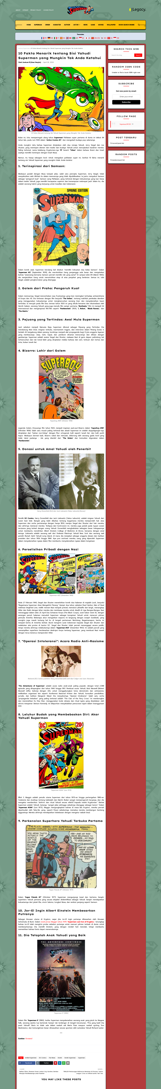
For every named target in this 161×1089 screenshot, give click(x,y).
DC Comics (41, 1030)
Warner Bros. (57, 1078)
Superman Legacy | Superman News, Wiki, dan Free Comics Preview (49, 1075)
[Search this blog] (122, 55)
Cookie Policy (49, 10)
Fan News (51, 1030)
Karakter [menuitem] (56, 25)
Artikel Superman (30, 1030)
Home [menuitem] (26, 25)
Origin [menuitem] (46, 25)
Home (20, 48)
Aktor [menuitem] (75, 25)
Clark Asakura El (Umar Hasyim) (29, 62)
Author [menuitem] (66, 25)
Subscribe (126, 102)
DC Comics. (67, 1078)
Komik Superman (68, 1030)
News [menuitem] (85, 25)
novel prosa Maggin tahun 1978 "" (52, 896)
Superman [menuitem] (36, 25)
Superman (26, 48)
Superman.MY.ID (125, 124)
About (18, 10)
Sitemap (25, 10)
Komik (58, 1030)
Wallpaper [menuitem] (112, 25)
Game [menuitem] (93, 25)
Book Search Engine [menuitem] (128, 25)
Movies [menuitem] (101, 25)
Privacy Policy (36, 10)
